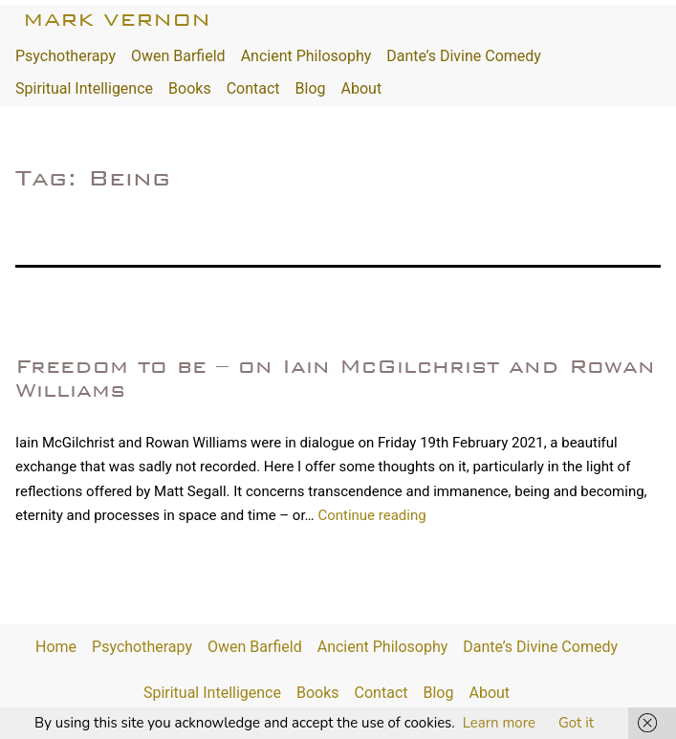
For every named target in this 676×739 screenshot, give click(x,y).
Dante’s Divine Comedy (463, 56)
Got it (576, 722)
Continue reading (371, 515)
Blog (310, 88)
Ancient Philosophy (306, 56)
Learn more (499, 722)
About (361, 88)
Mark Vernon (116, 20)
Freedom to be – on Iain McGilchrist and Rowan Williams (335, 378)
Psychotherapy (65, 56)
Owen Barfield (178, 56)
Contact (253, 88)
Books (189, 88)
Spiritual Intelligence (84, 88)
